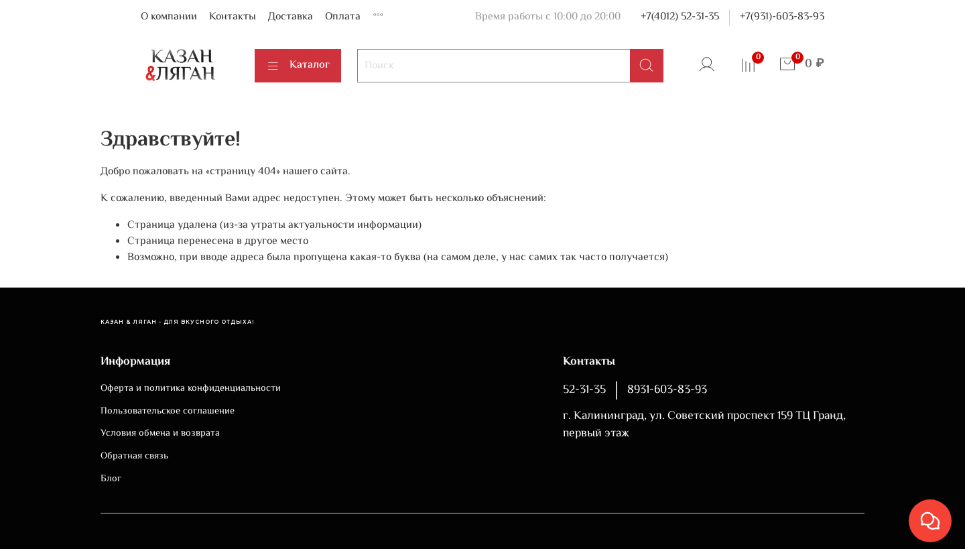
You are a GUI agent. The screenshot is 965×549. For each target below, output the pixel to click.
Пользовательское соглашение (168, 411)
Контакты (232, 17)
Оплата (343, 17)
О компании (169, 17)
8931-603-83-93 (667, 390)
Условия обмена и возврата (160, 433)
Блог (111, 479)
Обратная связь (134, 456)
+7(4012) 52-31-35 (680, 17)
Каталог (298, 65)
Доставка (290, 17)
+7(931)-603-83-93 (782, 17)
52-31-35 (584, 390)
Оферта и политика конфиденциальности (191, 388)
